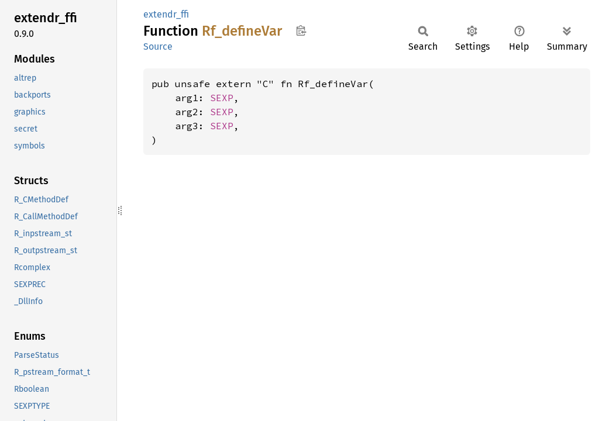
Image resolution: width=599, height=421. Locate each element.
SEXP (221, 97)
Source (158, 46)
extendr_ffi (166, 14)
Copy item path (301, 30)
